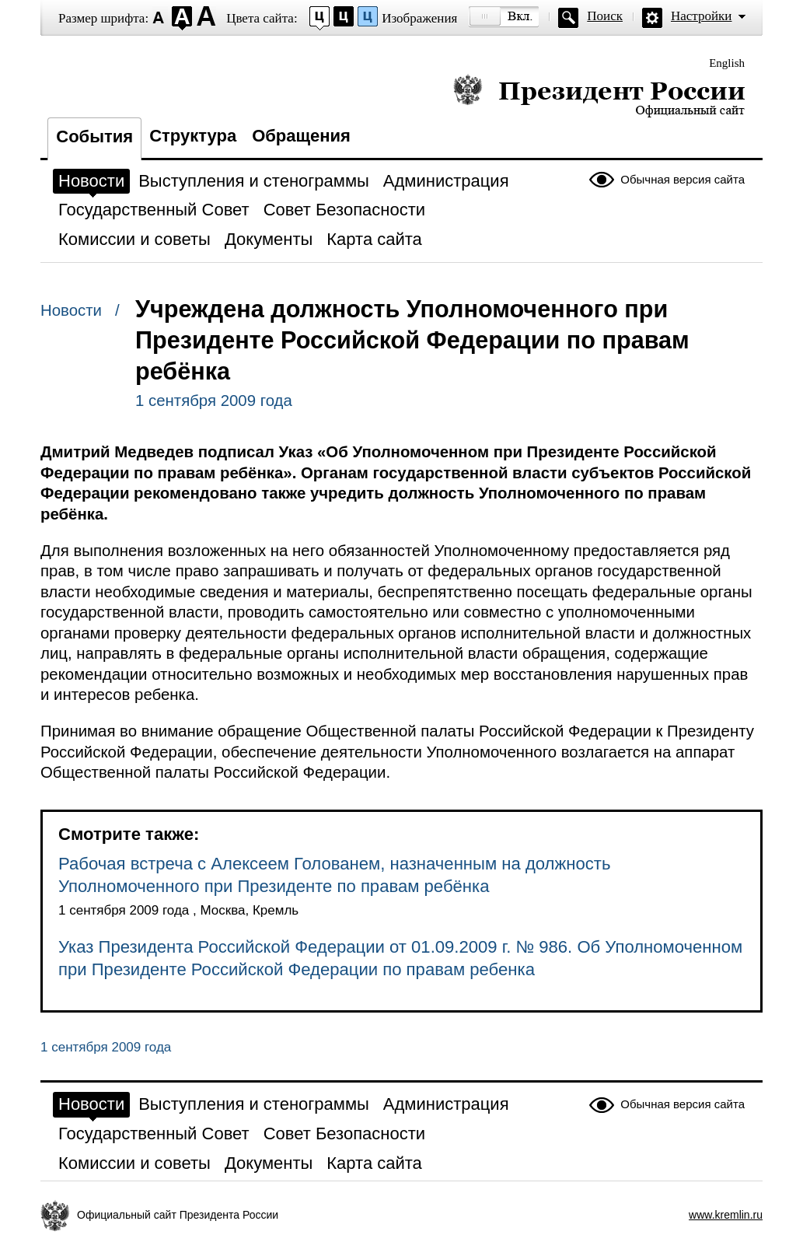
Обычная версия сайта (682, 179)
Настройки (701, 16)
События (94, 136)
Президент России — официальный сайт (599, 95)
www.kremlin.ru (726, 1215)
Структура (192, 135)
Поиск (605, 16)
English (727, 63)
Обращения (301, 135)
